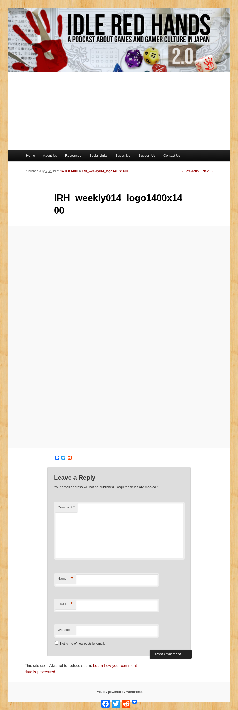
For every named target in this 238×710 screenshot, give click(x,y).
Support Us (147, 155)
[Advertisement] (119, 111)
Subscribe (122, 155)
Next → (208, 171)
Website (64, 630)
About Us (50, 155)
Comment (66, 507)
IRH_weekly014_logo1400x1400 (105, 171)
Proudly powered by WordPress (118, 692)
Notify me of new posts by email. (82, 643)
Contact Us (171, 155)
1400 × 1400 (69, 171)
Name (65, 579)
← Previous (190, 171)
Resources (73, 155)
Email (65, 604)
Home (30, 155)
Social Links (98, 155)
